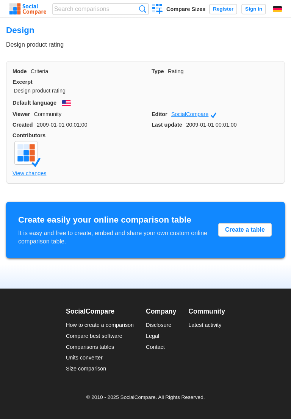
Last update (167, 125)
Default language (34, 103)
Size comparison (86, 369)
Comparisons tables (90, 347)
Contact (155, 347)
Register (223, 9)
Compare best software (94, 336)
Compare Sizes (185, 9)
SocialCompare (193, 114)
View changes (29, 173)
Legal (152, 336)
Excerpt (23, 82)
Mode (20, 71)
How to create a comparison (100, 325)
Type (158, 71)
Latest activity (204, 325)
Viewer (21, 114)
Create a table (245, 229)
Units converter (84, 358)
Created (23, 125)
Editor (159, 114)
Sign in (253, 9)
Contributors (29, 135)
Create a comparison (157, 10)
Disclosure (158, 325)
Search (142, 9)
